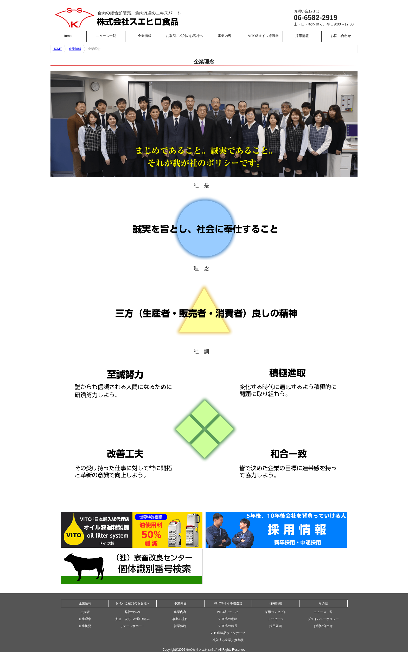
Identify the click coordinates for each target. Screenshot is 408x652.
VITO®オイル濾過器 (263, 36)
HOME (57, 49)
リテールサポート (132, 626)
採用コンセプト (275, 612)
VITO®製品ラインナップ (228, 633)
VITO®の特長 (227, 626)
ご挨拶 (85, 612)
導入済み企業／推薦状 (228, 640)
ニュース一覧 (106, 36)
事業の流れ (180, 619)
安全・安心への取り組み (132, 619)
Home (67, 36)
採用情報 (302, 36)
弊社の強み (132, 612)
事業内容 (224, 36)
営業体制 (180, 626)
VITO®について (228, 612)
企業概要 (85, 626)
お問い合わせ (341, 36)
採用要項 (275, 626)
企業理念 (85, 619)
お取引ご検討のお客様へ (184, 36)
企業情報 (144, 36)
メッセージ (275, 619)
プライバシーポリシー (323, 619)
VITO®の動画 (227, 619)
